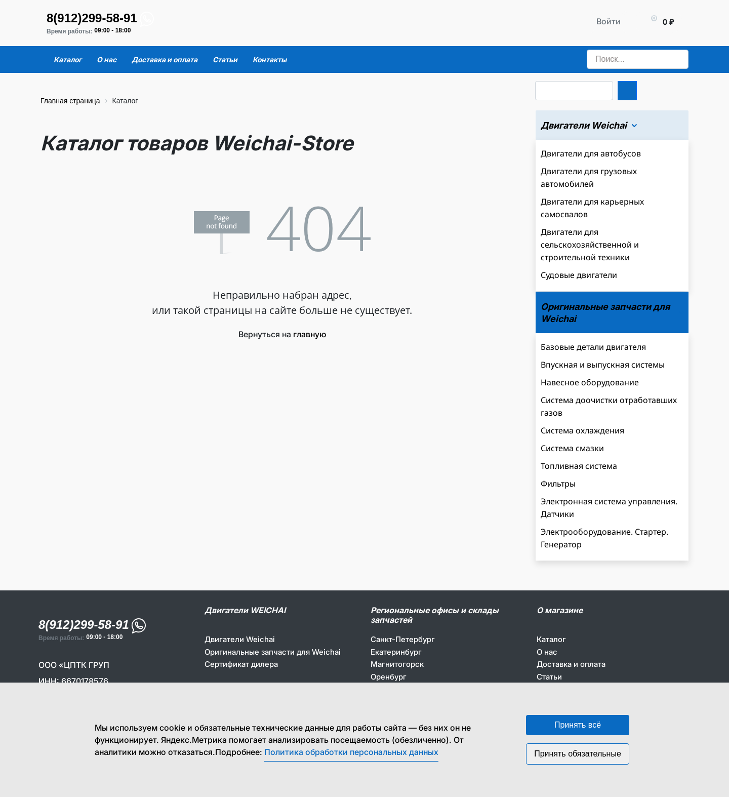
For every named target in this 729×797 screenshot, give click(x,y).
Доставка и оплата (571, 664)
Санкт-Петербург (403, 639)
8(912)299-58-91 (92, 18)
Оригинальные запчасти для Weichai (273, 652)
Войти (608, 21)
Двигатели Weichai (240, 639)
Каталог (551, 639)
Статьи (549, 677)
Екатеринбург (396, 652)
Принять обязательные (577, 753)
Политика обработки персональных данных (351, 752)
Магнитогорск (397, 664)
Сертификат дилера (241, 664)
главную (309, 334)
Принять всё (577, 725)
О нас (547, 652)
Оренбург (389, 677)
